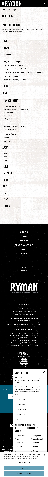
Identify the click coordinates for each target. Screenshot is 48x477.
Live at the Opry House (13, 65)
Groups (6, 166)
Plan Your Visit (10, 100)
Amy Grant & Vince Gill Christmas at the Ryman (23, 72)
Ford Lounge (8, 58)
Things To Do (8, 119)
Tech (4, 193)
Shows (5, 48)
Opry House (8, 141)
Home (4, 10)
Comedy (20, 443)
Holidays (35, 446)
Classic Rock (37, 439)
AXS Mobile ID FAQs (11, 129)
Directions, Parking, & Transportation (16, 109)
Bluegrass (36, 436)
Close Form (43, 372)
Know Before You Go (12, 106)
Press (5, 199)
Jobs (4, 186)
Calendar (7, 54)
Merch (5, 93)
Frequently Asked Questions (15, 126)
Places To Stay (9, 112)
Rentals (6, 206)
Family (19, 446)
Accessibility (8, 122)
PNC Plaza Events (11, 76)
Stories (6, 157)
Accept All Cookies (24, 473)
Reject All (24, 468)
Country (35, 443)
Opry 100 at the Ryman (13, 61)
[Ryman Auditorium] (13, 3)
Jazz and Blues (20, 451)
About (5, 147)
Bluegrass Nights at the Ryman (16, 69)
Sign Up (6, 180)
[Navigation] (3, 3)
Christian (20, 439)
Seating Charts (9, 134)
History (6, 153)
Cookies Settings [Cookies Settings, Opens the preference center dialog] (24, 462)
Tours (5, 86)
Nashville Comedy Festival (14, 80)
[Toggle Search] (44, 4)
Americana (21, 436)
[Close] (45, 455)
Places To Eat (9, 116)
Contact (6, 160)
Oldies (35, 451)
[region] (24, 464)
